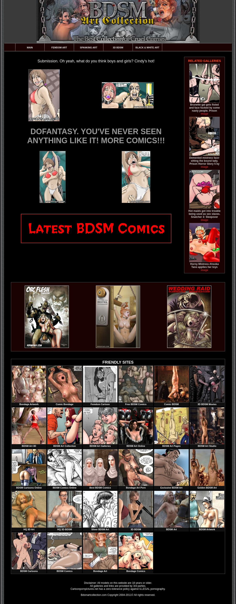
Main (30, 47)
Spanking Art (88, 47)
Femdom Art (59, 47)
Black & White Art (147, 47)
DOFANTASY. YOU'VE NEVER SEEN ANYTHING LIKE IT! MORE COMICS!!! (96, 136)
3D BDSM (118, 47)
